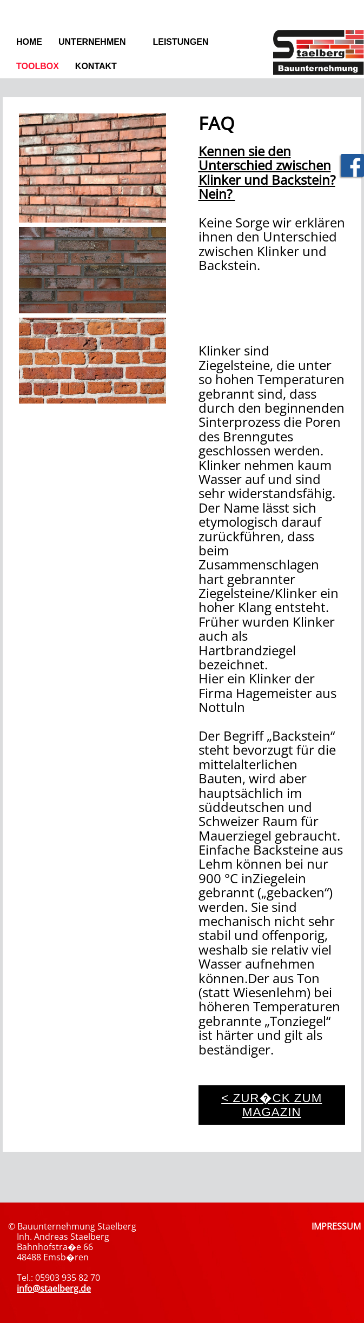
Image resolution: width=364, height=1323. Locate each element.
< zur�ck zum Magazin (271, 1105)
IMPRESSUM (336, 1226)
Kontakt (96, 66)
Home (29, 41)
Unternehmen (91, 41)
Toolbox (37, 66)
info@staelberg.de (54, 1288)
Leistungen (180, 41)
